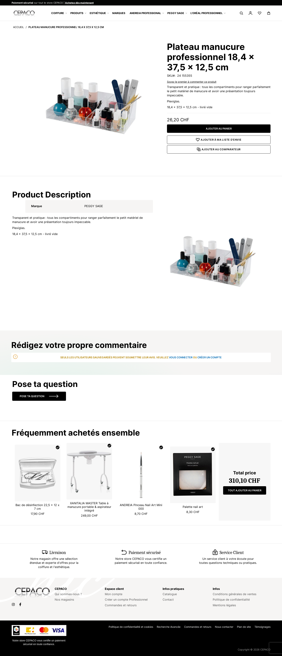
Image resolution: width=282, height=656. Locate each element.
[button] (250, 13)
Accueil (18, 27)
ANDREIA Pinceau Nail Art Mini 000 (141, 506)
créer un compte (209, 357)
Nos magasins (64, 599)
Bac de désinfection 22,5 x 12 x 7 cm (37, 506)
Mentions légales (224, 605)
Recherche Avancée (168, 626)
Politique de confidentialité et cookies (131, 626)
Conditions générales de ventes (234, 594)
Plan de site (244, 626)
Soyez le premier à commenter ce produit (191, 81)
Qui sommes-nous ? (68, 594)
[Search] (241, 13)
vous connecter (180, 357)
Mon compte (113, 594)
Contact (168, 599)
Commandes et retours (121, 605)
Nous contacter (224, 626)
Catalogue (170, 594)
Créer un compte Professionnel (126, 599)
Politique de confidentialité (231, 599)
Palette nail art (193, 507)
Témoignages (262, 626)
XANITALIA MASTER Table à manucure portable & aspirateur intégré (89, 506)
